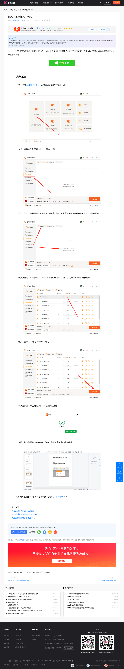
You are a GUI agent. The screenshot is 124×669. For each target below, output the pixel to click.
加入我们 (6, 647)
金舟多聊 (18, 639)
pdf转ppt (47, 572)
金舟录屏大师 (19, 643)
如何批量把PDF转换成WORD (24, 514)
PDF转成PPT (18, 572)
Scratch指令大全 (12, 602)
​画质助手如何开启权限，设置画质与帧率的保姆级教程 (24, 610)
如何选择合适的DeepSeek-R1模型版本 (19, 596)
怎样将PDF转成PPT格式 (33, 572)
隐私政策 (15, 665)
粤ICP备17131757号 (44, 661)
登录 (107, 2)
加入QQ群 (68, 643)
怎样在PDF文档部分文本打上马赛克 (18, 580)
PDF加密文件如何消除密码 (23, 518)
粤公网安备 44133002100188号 (62, 661)
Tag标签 (42, 665)
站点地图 (34, 665)
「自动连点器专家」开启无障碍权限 (18, 608)
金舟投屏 (18, 635)
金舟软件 (13, 20)
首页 (5, 10)
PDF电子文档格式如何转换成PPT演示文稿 (80, 608)
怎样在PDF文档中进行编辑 (108, 580)
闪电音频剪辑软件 (20, 647)
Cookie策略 (25, 665)
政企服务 (81, 3)
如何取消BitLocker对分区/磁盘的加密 (19, 599)
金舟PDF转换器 (32, 85)
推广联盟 (6, 643)
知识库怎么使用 (12, 605)
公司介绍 (6, 635)
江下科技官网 (58, 497)
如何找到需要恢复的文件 (15, 613)
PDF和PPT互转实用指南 (74, 605)
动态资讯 (13, 10)
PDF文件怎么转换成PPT (74, 596)
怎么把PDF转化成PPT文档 (75, 599)
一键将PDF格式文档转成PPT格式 (77, 594)
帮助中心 (71, 3)
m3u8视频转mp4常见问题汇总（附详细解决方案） (23, 594)
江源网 (34, 639)
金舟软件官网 (36, 635)
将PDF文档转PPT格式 (27, 10)
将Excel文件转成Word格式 (23, 511)
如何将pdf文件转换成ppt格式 (76, 602)
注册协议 (6, 665)
